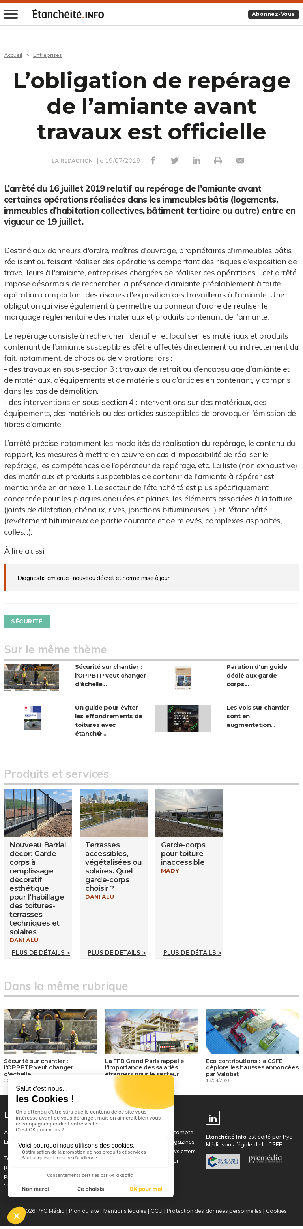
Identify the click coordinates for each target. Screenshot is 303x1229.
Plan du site (83, 1214)
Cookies (277, 1214)
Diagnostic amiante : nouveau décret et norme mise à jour (94, 578)
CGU (156, 1214)
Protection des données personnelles (214, 1214)
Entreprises (51, 55)
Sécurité (30, 621)
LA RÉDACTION (72, 161)
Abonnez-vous (270, 14)
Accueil (14, 55)
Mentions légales (124, 1214)
